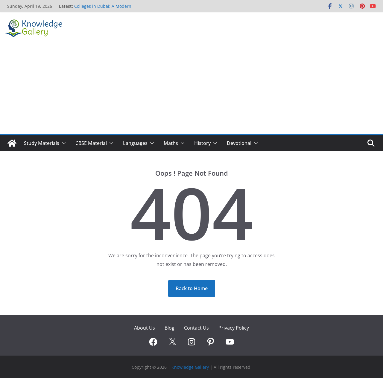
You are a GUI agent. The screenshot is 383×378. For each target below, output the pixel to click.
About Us (144, 328)
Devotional (239, 143)
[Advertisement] (191, 89)
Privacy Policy (233, 328)
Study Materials (41, 143)
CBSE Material (91, 143)
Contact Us (196, 328)
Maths (171, 143)
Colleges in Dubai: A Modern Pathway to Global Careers (102, 9)
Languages (135, 143)
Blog (169, 328)
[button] (62, 143)
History (202, 143)
